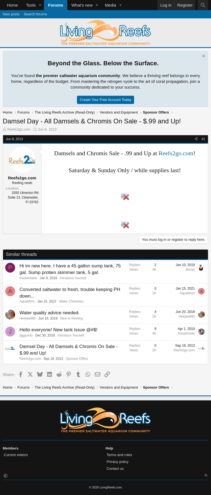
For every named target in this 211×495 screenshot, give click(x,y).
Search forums (35, 14)
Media (110, 5)
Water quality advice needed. (50, 312)
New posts (11, 14)
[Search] (203, 5)
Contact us (115, 468)
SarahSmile (186, 333)
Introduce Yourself (73, 278)
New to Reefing (71, 318)
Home (12, 5)
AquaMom (27, 301)
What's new (82, 5)
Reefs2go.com (18, 129)
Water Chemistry (71, 301)
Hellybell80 (28, 318)
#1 (203, 139)
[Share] (196, 139)
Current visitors (16, 455)
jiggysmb (26, 335)
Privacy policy (117, 462)
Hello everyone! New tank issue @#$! (59, 329)
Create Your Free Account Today (105, 100)
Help (109, 448)
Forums (55, 5)
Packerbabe (28, 278)
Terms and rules (119, 455)
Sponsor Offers (77, 359)
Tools (31, 5)
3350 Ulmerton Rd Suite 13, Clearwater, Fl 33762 (23, 197)
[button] (40, 5)
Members (10, 448)
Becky (190, 269)
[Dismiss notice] (203, 57)
